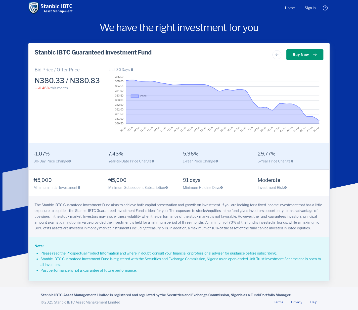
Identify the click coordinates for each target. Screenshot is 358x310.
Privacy (296, 302)
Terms (278, 302)
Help (313, 302)
